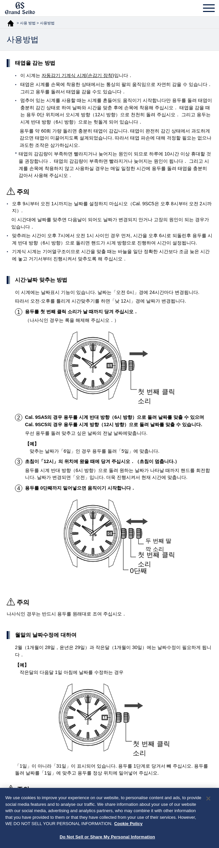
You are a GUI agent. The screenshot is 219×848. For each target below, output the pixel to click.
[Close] (208, 801)
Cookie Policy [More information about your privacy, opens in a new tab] (128, 825)
